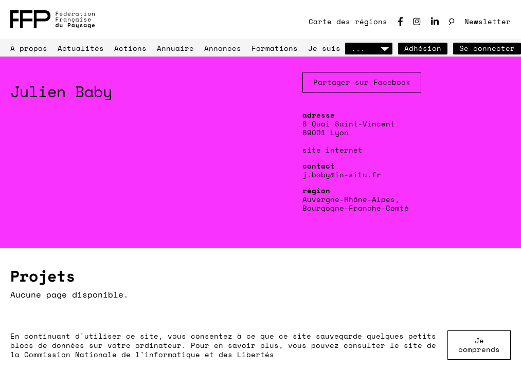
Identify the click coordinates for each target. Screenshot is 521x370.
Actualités (81, 48)
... (368, 48)
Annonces (222, 48)
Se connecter (487, 48)
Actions (130, 48)
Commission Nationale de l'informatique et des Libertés (149, 354)
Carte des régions (348, 21)
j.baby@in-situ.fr (341, 174)
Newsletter (487, 21)
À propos (28, 48)
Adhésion (422, 48)
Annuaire (175, 48)
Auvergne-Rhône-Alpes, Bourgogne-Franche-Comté (355, 203)
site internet (332, 149)
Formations (274, 48)
